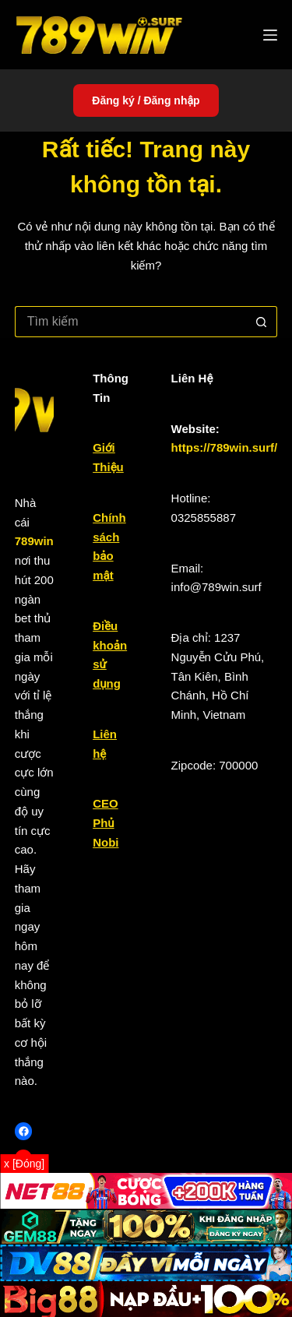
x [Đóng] (24, 1163)
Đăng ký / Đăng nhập (145, 100)
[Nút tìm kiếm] (261, 321)
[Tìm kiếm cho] (131, 321)
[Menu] (270, 35)
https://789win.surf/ (224, 447)
